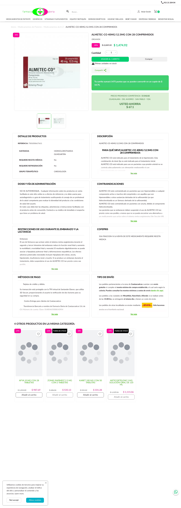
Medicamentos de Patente (18, 19)
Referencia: (23, 143)
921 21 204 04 (169, 3)
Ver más (134, 173)
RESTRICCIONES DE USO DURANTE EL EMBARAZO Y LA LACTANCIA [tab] (48, 230)
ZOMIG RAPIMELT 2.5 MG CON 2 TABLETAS (60, 381)
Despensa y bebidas (147, 19)
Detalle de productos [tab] (32, 136)
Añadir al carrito (110, 59)
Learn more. (19, 494)
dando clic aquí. (157, 291)
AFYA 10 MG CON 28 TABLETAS (29, 381)
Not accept (14, 500)
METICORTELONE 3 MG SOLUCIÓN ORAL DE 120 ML (121, 382)
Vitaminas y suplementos (56, 19)
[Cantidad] (111, 52)
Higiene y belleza (115, 19)
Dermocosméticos (96, 19)
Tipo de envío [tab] (105, 277)
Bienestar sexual (166, 19)
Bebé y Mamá (131, 19)
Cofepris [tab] (102, 229)
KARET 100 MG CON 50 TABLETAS (90, 381)
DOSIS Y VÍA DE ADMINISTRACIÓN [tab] (37, 184)
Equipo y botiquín (78, 19)
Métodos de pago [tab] (29, 277)
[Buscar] (101, 12)
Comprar (148, 59)
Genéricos (37, 19)
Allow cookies (35, 500)
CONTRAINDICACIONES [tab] (110, 184)
